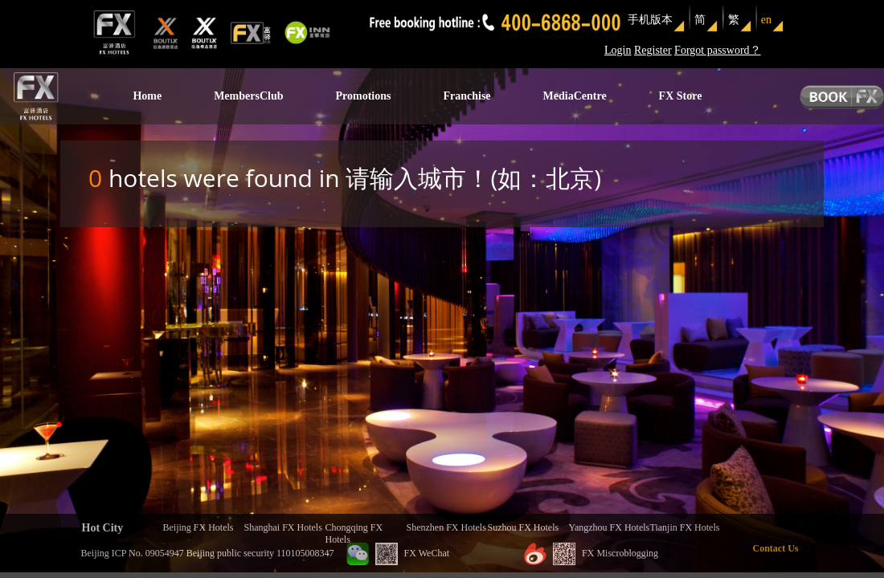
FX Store (680, 96)
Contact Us (776, 548)
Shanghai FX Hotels (283, 527)
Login (617, 50)
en (766, 20)
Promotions (363, 96)
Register (653, 50)
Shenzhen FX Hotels (446, 527)
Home (147, 96)
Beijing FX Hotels (198, 527)
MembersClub (248, 96)
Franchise (466, 96)
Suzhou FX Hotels (523, 527)
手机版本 (650, 20)
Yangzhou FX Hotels (609, 527)
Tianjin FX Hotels (685, 527)
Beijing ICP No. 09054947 (132, 553)
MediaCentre (575, 96)
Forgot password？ (717, 50)
